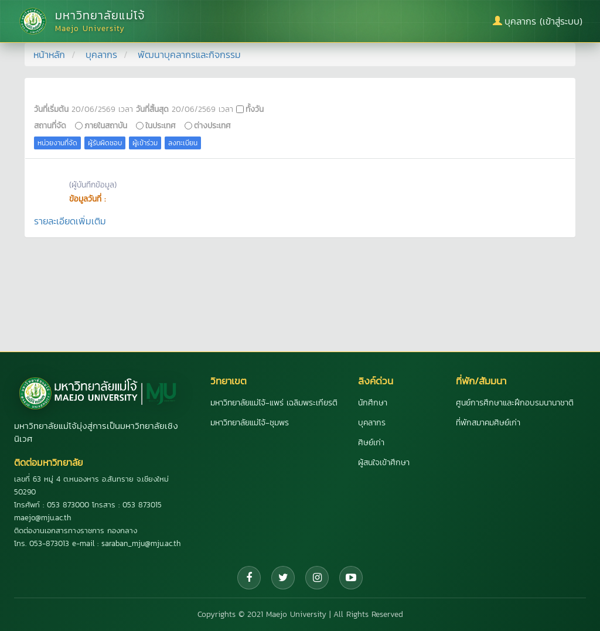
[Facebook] (249, 577)
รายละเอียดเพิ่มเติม (70, 221)
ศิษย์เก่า (371, 442)
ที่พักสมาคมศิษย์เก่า (488, 423)
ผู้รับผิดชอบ (105, 143)
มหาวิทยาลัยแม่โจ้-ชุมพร (249, 423)
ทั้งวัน (255, 109)
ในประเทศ (160, 125)
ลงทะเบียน (182, 143)
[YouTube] (351, 577)
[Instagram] (317, 577)
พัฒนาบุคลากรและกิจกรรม (189, 54)
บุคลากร (101, 54)
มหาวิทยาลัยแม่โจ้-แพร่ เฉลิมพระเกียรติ (274, 403)
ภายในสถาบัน (105, 125)
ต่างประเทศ (212, 125)
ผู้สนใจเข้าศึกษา (384, 462)
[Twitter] (283, 577)
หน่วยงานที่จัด (57, 143)
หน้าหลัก (49, 54)
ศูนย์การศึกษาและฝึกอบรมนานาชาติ (515, 403)
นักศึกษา (372, 403)
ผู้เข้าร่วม (145, 143)
